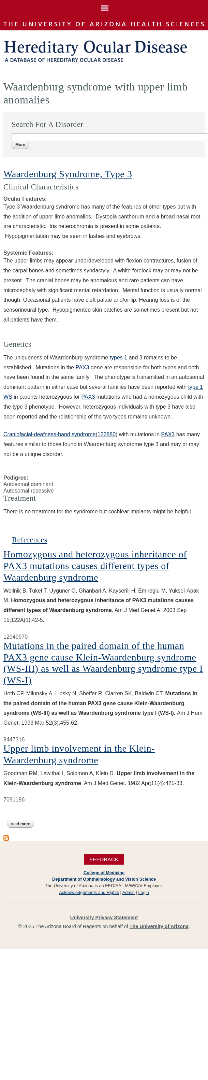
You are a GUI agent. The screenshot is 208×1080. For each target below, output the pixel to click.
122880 (107, 434)
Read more (22, 824)
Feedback (103, 859)
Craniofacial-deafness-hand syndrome (49, 434)
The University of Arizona (159, 926)
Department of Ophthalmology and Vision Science (104, 879)
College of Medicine (104, 872)
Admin (128, 892)
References (29, 540)
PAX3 (82, 367)
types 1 (119, 357)
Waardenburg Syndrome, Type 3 (67, 174)
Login (143, 892)
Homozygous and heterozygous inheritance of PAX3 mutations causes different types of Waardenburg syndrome (95, 565)
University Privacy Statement (104, 917)
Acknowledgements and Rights (89, 892)
